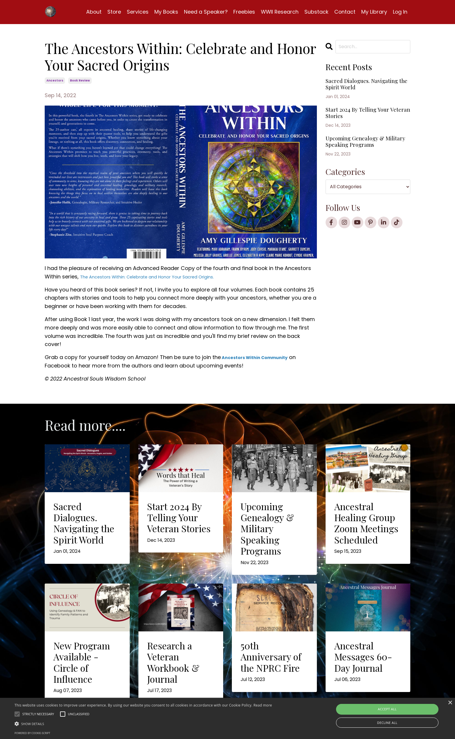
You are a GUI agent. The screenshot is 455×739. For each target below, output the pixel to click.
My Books (164, 11)
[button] (143, 724)
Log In (400, 11)
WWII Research (278, 11)
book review (80, 80)
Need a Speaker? (204, 11)
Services (135, 11)
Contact (344, 11)
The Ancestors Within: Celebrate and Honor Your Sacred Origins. (162, 276)
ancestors (54, 80)
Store (112, 11)
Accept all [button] (387, 709)
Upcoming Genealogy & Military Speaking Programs (363, 164)
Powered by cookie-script (32, 733)
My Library (374, 11)
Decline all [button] (387, 722)
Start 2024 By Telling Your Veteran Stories (365, 128)
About (91, 11)
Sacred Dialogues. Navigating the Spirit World (358, 91)
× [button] (450, 703)
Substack (316, 11)
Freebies (243, 11)
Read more (262, 705)
